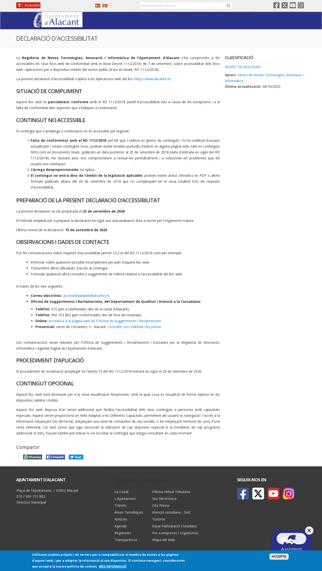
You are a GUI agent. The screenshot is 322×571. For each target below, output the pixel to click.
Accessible (32, 5)
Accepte (279, 556)
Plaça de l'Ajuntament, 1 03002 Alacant (47, 490)
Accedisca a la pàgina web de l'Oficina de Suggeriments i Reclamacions (105, 320)
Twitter (285, 5)
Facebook (276, 5)
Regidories (122, 533)
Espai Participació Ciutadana (174, 526)
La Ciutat (157, 15)
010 (19, 496)
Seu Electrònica (164, 498)
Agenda (120, 526)
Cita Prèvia (160, 505)
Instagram (301, 5)
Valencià (104, 5)
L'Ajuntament (183, 15)
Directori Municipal (31, 502)
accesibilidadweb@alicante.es (86, 295)
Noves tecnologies (243, 66)
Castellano (97, 5)
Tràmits (208, 15)
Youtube (293, 5)
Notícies (120, 519)
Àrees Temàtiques (238, 15)
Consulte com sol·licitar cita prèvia (134, 326)
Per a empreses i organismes (175, 533)
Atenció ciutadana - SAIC (171, 512)
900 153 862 (35, 496)
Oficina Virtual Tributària (171, 491)
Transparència (125, 539)
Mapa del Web (163, 539)
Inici (137, 15)
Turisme (158, 519)
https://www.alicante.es (152, 78)
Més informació (112, 566)
